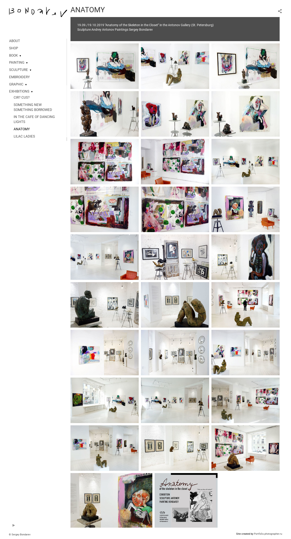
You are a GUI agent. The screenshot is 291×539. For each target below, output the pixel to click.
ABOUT (14, 41)
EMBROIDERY (19, 77)
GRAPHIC (16, 84)
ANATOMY (22, 129)
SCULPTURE (18, 70)
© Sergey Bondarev (19, 534)
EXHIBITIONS (19, 91)
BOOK (13, 55)
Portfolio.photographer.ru (268, 533)
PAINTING (16, 62)
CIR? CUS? (22, 97)
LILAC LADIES (24, 136)
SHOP (13, 48)
